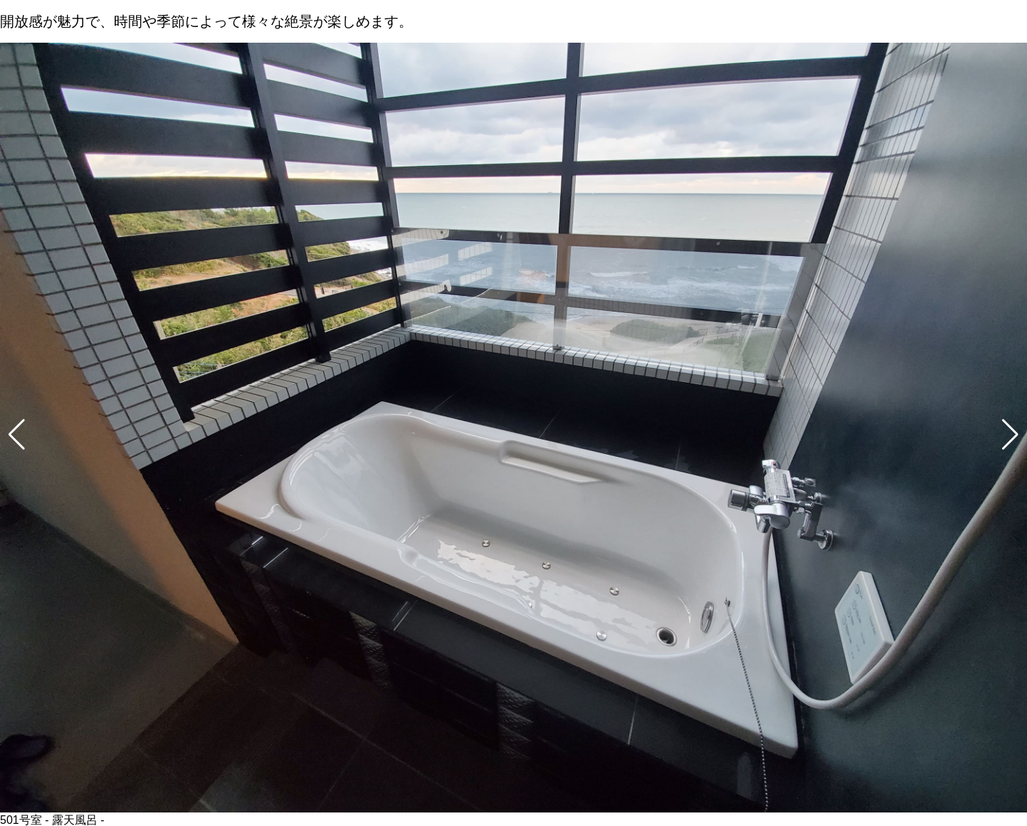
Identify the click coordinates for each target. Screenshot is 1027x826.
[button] (16, 434)
